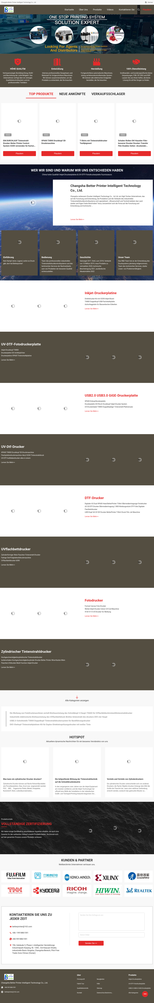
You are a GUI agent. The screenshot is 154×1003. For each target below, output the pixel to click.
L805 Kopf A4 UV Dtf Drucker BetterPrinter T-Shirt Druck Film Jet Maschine (112, 512)
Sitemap (99, 988)
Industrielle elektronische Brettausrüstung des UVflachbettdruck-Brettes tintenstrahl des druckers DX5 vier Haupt (58, 717)
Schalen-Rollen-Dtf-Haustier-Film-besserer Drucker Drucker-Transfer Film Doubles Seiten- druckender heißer (133, 143)
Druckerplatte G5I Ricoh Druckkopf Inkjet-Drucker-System (106, 404)
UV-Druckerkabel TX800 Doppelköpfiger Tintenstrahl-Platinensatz (109, 407)
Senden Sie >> (91, 943)
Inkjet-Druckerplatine (101, 293)
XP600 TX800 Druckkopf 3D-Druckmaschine (53, 142)
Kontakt (79, 993)
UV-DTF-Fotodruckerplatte (21, 344)
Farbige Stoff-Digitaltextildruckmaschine (16, 558)
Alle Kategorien (133, 993)
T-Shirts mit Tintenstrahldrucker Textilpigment (93, 142)
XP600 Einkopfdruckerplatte (95, 401)
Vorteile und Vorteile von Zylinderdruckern (125, 779)
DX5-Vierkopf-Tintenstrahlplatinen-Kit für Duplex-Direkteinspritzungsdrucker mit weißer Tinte (50, 724)
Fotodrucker (94, 600)
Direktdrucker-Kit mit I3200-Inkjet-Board (99, 299)
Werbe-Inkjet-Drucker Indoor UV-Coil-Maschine (102, 609)
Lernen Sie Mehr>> (77, 219)
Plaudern (19, 153)
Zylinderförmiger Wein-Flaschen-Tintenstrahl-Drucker (20, 555)
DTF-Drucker (94, 498)
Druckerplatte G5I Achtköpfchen (13, 353)
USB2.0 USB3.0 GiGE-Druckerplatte (111, 395)
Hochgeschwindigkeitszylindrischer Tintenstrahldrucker (21, 657)
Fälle (98, 984)
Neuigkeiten (100, 979)
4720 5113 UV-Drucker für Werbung (98, 612)
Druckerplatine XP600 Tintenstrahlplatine (16, 356)
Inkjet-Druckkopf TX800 (10, 350)
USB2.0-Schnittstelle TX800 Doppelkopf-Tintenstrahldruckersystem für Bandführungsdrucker (50, 721)
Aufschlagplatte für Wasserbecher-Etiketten (101, 304)
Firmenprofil (81, 979)
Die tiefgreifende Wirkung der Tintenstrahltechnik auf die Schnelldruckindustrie (76, 780)
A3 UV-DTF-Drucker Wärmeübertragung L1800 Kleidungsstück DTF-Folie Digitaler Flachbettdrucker (115, 507)
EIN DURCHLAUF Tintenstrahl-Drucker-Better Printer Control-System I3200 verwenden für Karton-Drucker (19, 143)
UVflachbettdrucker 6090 (10, 560)
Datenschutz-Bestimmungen (105, 993)
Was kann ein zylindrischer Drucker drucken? (22, 779)
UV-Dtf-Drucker (12, 447)
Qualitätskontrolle (82, 988)
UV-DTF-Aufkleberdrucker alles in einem (16, 458)
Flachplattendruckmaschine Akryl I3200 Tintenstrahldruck (22, 455)
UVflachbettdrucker (15, 549)
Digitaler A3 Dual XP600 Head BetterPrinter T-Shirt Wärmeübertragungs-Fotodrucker (116, 504)
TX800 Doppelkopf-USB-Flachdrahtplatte (100, 301)
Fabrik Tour (80, 984)
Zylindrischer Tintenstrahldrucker (26, 652)
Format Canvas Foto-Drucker (95, 606)
